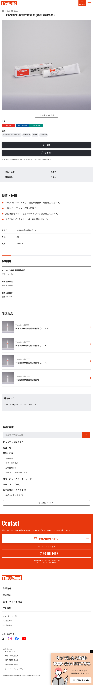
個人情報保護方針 (12, 660)
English (9, 625)
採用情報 (7, 620)
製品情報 (8, 427)
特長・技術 (10, 171)
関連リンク (55, 176)
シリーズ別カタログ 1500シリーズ (21, 404)
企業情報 (7, 588)
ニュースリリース (10, 616)
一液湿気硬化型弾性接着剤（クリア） (32, 345)
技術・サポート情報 (12, 601)
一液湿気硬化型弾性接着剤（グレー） (32, 362)
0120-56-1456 (48, 553)
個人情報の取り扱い (12, 664)
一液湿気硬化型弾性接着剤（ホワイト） (33, 328)
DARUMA (7, 649)
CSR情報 (7, 608)
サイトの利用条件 (12, 655)
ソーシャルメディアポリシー (16, 669)
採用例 (53, 171)
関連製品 (9, 176)
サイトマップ (10, 651)
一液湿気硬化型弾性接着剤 (27, 379)
